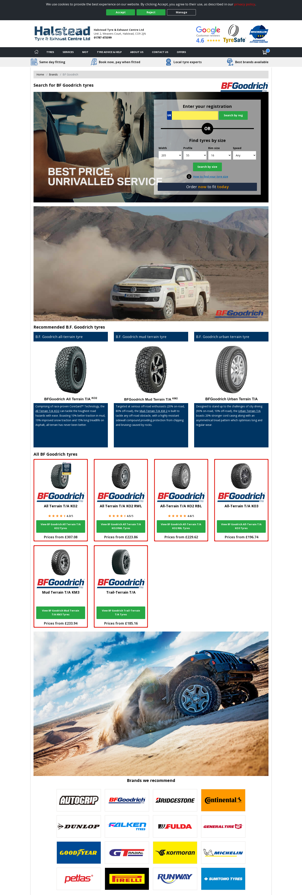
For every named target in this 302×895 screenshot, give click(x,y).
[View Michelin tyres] (223, 852)
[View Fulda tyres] (175, 826)
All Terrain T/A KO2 (47, 411)
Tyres (50, 52)
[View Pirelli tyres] (127, 879)
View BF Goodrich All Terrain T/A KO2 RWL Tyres (121, 526)
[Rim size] (220, 155)
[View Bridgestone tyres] (175, 800)
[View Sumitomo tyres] (223, 879)
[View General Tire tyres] (223, 826)
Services (68, 52)
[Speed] (244, 155)
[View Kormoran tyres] (175, 852)
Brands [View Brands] (53, 74)
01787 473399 (103, 37)
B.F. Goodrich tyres (85, 327)
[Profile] (195, 155)
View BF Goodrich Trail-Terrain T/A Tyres (121, 612)
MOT (85, 52)
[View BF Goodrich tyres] (127, 800)
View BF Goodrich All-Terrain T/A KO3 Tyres (241, 526)
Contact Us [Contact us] (160, 52)
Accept (121, 12)
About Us (136, 52)
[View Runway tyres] (175, 879)
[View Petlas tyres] (79, 879)
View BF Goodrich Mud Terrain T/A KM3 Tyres (60, 612)
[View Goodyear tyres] (79, 852)
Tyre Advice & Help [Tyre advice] (109, 52)
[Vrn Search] (192, 115)
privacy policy (244, 4)
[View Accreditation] (235, 33)
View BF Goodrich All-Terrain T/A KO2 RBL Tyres (181, 526)
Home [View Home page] (40, 74)
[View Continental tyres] (223, 800)
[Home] (36, 52)
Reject (151, 12)
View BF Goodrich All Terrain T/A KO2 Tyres (61, 526)
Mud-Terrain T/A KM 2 (153, 411)
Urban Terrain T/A (249, 411)
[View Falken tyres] (127, 826)
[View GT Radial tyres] (127, 852)
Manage (181, 12)
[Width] (170, 155)
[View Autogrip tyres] (79, 800)
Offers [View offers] (181, 52)
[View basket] (264, 52)
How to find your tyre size (210, 176)
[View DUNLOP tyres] (79, 826)
